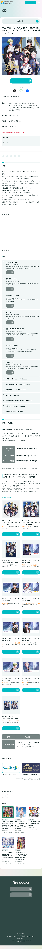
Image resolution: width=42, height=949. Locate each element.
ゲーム (4, 914)
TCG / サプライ (27, 911)
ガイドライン (5, 930)
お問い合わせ (26, 918)
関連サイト (5, 159)
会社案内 (4, 923)
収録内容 (19, 156)
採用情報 (24, 923)
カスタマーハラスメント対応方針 (30, 930)
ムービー (10, 156)
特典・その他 (28, 156)
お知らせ (5, 918)
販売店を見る (7, 537)
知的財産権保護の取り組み (29, 928)
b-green (5, 139)
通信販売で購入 (16, 81)
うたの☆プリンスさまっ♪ (10, 144)
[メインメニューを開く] (39, 2)
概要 (3, 156)
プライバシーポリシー (8, 928)
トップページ (6, 907)
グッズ (24, 907)
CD (3, 911)
